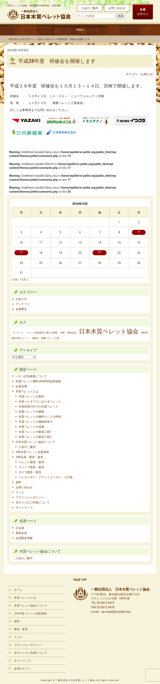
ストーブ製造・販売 (31, 467)
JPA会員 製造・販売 (29, 457)
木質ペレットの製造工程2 (35, 436)
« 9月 (14, 279)
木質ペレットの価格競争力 (36, 421)
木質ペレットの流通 (31, 426)
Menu (79, 29)
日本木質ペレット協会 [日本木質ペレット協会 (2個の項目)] (109, 331)
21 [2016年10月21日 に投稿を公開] (99, 252)
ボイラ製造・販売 (30, 472)
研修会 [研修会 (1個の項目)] (35, 338)
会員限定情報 (24, 538)
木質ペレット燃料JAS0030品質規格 (38, 381)
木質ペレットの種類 (31, 411)
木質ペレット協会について (30, 605)
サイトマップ (24, 507)
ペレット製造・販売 (31, 462)
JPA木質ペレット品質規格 (32, 452)
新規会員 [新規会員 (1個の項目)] (71, 332)
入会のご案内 (89, 8)
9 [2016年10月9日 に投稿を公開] (139, 231)
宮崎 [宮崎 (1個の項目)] (62, 332)
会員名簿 (21, 386)
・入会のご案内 (22, 558)
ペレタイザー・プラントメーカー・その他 (46, 477)
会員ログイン (22, 668)
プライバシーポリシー (30, 497)
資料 (18, 482)
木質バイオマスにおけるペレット (40, 401)
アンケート (23, 304)
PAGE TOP (80, 579)
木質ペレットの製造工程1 (35, 431)
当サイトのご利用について (33, 502)
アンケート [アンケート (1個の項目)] (17, 332)
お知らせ (147, 74)
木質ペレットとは (27, 391)
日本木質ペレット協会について (35, 441)
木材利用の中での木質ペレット (38, 406)
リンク (20, 492)
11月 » (24, 279)
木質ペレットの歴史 (31, 396)
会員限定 (21, 309)
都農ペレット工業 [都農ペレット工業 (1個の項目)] (50, 338)
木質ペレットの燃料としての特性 (40, 416)
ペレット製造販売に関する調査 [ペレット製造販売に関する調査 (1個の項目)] (41, 332)
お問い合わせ (116, 8)
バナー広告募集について (31, 376)
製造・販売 (21, 629)
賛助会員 (21, 533)
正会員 (20, 528)
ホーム (18, 589)
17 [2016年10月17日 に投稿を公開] (21, 252)
